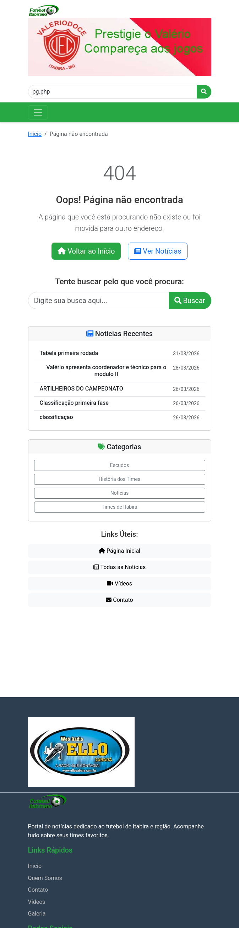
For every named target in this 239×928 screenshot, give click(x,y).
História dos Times (119, 479)
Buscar (189, 300)
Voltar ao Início (86, 251)
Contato (119, 599)
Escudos (119, 465)
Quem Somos (45, 878)
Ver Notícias (157, 251)
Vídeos (119, 583)
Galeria (37, 913)
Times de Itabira (119, 507)
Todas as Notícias (119, 567)
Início (35, 134)
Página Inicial (119, 550)
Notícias (119, 493)
